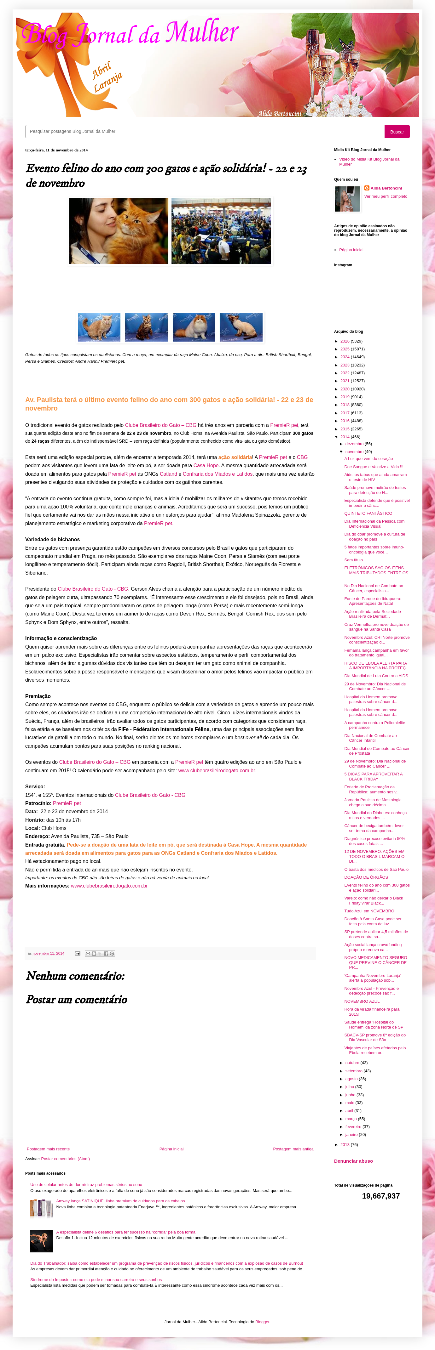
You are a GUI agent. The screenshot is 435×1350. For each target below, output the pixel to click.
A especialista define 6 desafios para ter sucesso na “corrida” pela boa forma (125, 1232)
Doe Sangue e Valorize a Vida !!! (373, 466)
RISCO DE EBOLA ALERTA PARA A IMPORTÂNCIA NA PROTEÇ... (376, 666)
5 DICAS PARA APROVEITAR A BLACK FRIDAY (373, 776)
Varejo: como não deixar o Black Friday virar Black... (373, 900)
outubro (353, 1062)
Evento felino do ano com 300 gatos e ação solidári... (376, 888)
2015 (345, 429)
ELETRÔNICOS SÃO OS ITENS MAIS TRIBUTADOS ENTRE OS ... (376, 572)
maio (350, 1102)
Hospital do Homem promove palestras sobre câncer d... (370, 699)
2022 (345, 373)
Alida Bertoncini (386, 188)
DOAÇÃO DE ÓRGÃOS (366, 877)
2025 (345, 349)
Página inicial (172, 1149)
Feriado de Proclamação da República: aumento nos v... (371, 789)
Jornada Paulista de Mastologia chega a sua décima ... (372, 802)
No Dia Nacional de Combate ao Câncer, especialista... (373, 588)
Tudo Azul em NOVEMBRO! (369, 911)
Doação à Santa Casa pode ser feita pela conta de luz (372, 921)
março (351, 1118)
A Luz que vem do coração (368, 458)
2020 (345, 389)
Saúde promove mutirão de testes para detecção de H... (375, 490)
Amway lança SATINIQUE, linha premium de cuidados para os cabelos (120, 1201)
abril (349, 1110)
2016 (345, 420)
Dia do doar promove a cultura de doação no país (374, 537)
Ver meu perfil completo (386, 196)
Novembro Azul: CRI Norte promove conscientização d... (376, 640)
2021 (345, 380)
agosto (352, 1078)
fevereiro (353, 1126)
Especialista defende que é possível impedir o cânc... (376, 503)
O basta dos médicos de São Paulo (376, 869)
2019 (345, 396)
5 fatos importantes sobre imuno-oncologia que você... (374, 549)
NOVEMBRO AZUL (362, 1001)
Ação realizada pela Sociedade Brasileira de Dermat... (372, 614)
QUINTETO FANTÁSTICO (368, 513)
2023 (345, 365)
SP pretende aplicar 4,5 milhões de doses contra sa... (376, 934)
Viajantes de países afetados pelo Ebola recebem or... (375, 1050)
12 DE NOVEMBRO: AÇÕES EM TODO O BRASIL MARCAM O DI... (374, 856)
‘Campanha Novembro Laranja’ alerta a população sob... (372, 978)
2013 (345, 1144)
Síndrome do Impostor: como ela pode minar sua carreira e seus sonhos (96, 1279)
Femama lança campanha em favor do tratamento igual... (376, 653)
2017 (345, 413)
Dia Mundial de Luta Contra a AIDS (376, 675)
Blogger (262, 1321)
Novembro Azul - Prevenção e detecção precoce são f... (371, 991)
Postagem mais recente (48, 1149)
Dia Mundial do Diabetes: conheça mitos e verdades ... (375, 815)
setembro (354, 1071)
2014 (345, 436)
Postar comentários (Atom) (65, 1158)
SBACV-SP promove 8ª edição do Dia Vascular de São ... (375, 1037)
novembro (355, 451)
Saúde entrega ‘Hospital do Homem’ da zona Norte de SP (373, 1025)
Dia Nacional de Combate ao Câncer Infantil (370, 738)
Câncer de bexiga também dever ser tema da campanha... (374, 828)
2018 (345, 404)
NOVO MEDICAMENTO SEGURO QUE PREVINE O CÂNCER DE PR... (375, 962)
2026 (345, 341)
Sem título (353, 560)
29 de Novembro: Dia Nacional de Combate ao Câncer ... (375, 686)
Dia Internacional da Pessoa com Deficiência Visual (374, 524)
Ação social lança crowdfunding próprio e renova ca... (373, 947)
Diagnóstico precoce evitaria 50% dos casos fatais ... (374, 841)
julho (350, 1086)
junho (351, 1094)
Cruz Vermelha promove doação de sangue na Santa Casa (376, 627)
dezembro (355, 443)
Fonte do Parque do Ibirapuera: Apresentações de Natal (372, 601)
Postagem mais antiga (293, 1149)
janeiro (352, 1134)
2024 (345, 357)
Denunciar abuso (353, 1161)
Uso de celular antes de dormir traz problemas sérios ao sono (86, 1184)
